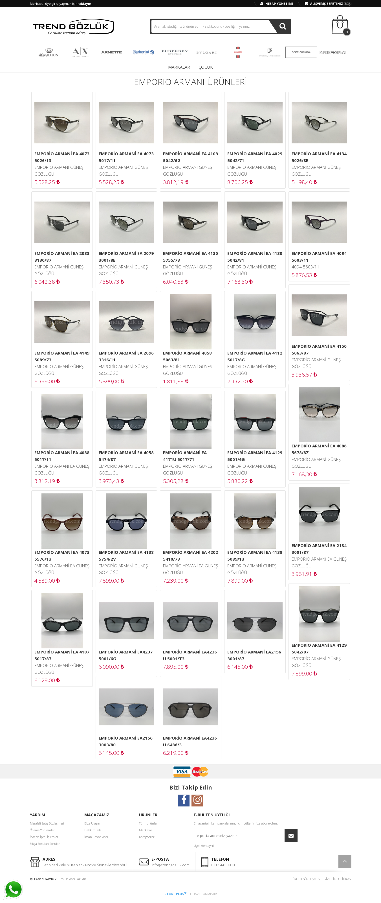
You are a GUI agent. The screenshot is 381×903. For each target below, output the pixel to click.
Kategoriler (147, 837)
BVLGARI (206, 52)
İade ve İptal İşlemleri (44, 837)
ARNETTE (111, 52)
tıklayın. (85, 3)
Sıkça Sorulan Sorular (45, 843)
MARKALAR (179, 67)
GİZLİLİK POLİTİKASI (337, 879)
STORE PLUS (175, 894)
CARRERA (238, 52)
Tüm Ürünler (148, 823)
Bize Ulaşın (92, 823)
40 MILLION (48, 52)
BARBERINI (143, 52)
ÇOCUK (206, 67)
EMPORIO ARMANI (333, 52)
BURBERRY (175, 52)
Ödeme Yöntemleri (43, 830)
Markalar (145, 830)
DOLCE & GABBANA (301, 52)
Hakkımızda (93, 830)
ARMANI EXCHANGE (80, 52)
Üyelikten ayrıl (204, 845)
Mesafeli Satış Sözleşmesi (47, 823)
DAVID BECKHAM (269, 52)
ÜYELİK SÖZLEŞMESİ (306, 879)
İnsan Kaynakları (96, 837)
